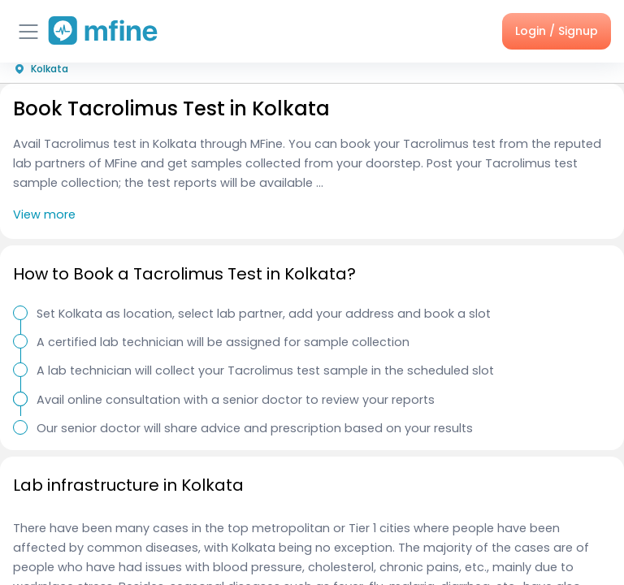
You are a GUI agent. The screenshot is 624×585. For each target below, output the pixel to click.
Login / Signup (556, 31)
